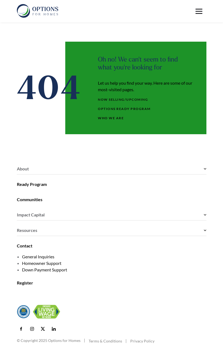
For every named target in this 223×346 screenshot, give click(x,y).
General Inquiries (38, 256)
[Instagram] (32, 328)
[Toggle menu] (201, 11)
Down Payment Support (44, 269)
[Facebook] (21, 328)
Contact (24, 245)
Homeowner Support (41, 263)
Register (25, 282)
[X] (43, 328)
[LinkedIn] (53, 328)
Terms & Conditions (105, 341)
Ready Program (32, 184)
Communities (29, 199)
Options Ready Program (124, 109)
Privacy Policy (142, 341)
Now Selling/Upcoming (123, 99)
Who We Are (111, 118)
